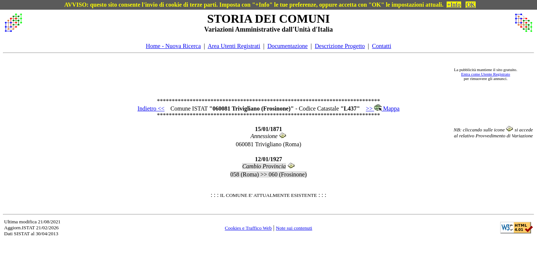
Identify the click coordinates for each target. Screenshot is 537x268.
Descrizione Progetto (340, 46)
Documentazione (287, 46)
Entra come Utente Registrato (485, 74)
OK (470, 4)
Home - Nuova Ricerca (173, 46)
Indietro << (151, 108)
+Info (454, 4)
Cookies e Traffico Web (248, 228)
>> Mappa (382, 108)
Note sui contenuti (294, 228)
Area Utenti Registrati (234, 46)
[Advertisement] (235, 74)
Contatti (381, 46)
